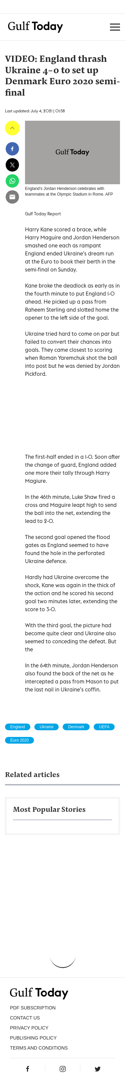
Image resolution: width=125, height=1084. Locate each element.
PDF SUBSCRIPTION (33, 1007)
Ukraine (46, 727)
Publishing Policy (33, 1038)
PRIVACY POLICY (29, 1028)
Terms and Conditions (39, 1048)
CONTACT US (25, 1017)
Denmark (76, 727)
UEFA (104, 727)
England (17, 727)
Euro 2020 (19, 740)
